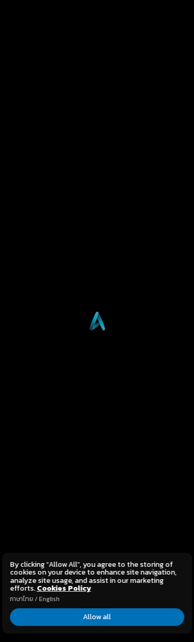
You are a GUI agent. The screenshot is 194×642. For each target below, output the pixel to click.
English (49, 599)
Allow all (97, 616)
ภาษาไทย (21, 599)
